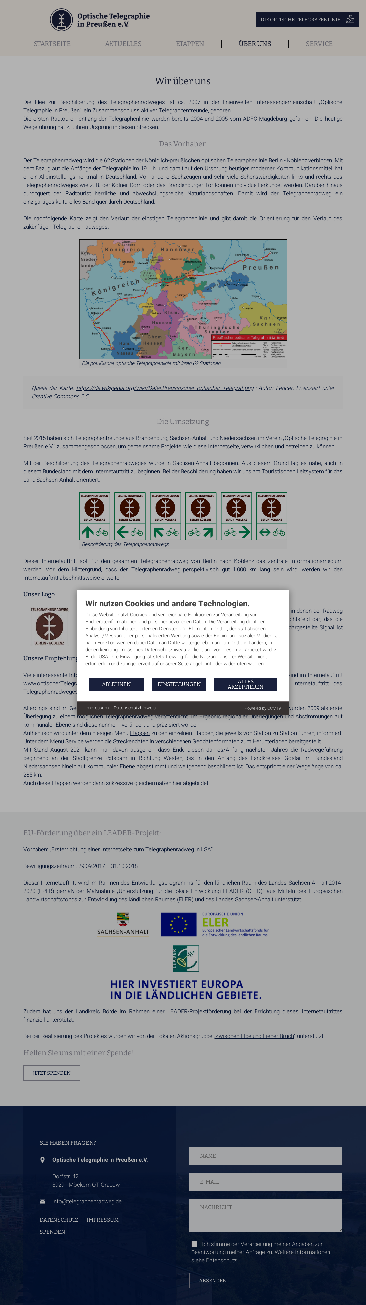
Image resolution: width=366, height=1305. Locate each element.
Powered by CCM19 (263, 708)
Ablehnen (116, 684)
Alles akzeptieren (245, 684)
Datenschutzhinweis (135, 708)
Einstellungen (179, 684)
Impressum (97, 708)
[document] (183, 638)
